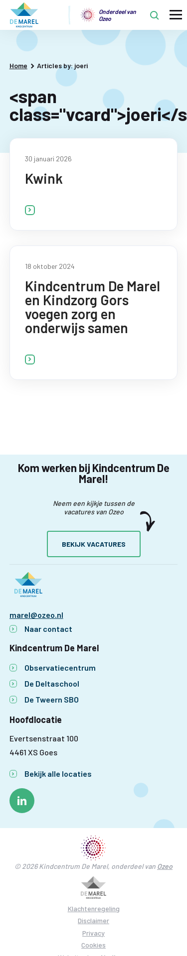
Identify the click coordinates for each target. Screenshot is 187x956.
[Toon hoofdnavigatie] (176, 15)
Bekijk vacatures (94, 544)
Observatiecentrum (60, 667)
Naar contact (48, 628)
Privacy (93, 933)
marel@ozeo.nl (36, 614)
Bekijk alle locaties (58, 773)
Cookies (93, 945)
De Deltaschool (51, 683)
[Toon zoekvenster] (154, 14)
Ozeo (165, 866)
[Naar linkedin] (21, 800)
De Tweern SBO (51, 699)
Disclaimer (93, 920)
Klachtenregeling (94, 908)
